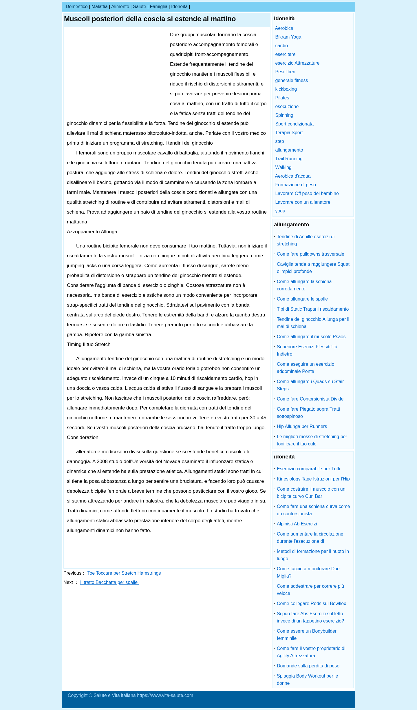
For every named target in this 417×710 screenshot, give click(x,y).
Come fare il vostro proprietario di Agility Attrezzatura (311, 652)
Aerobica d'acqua (293, 176)
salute (139, 6)
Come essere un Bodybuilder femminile (306, 635)
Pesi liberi (285, 71)
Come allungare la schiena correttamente (304, 285)
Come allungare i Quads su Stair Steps (310, 385)
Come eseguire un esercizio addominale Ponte (305, 368)
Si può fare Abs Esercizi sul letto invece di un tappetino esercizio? (310, 617)
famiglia (158, 6)
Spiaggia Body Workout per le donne (307, 679)
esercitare (285, 54)
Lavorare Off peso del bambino (307, 193)
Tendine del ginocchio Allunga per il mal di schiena (313, 323)
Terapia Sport (289, 132)
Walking (283, 167)
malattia (100, 6)
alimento (120, 6)
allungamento (289, 150)
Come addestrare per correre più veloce (310, 590)
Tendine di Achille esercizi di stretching (305, 240)
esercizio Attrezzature (297, 63)
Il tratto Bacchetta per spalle (109, 582)
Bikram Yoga (288, 36)
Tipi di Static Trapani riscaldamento (313, 309)
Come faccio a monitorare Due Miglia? (308, 572)
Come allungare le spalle (302, 298)
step (279, 141)
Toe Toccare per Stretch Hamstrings (124, 573)
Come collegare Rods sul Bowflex (311, 603)
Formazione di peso (295, 184)
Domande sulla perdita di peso (308, 665)
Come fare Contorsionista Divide (310, 398)
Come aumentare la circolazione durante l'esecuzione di (310, 537)
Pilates (282, 97)
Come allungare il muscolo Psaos (311, 336)
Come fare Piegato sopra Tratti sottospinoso (308, 413)
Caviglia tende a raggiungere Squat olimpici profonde (313, 268)
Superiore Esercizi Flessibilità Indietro (307, 350)
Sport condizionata (294, 123)
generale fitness (291, 80)
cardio (281, 45)
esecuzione (287, 106)
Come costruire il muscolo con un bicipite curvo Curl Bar (311, 493)
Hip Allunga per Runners (302, 426)
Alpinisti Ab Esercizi (297, 523)
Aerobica (284, 28)
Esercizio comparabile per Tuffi (308, 468)
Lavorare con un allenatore (302, 202)
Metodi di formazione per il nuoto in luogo (313, 555)
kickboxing (286, 89)
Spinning (284, 115)
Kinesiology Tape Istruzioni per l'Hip (313, 478)
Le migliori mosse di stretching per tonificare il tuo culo (312, 440)
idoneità (179, 6)
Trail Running (289, 158)
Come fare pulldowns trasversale (310, 254)
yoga (280, 210)
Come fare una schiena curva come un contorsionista (313, 510)
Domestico (77, 6)
